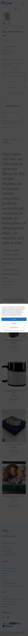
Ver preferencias (14, 327)
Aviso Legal (22, 330)
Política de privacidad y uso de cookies (11, 330)
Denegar (14, 323)
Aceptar (14, 319)
